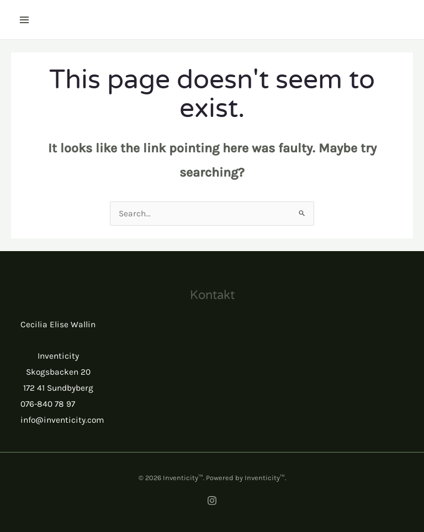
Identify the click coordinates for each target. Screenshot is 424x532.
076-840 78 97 (47, 404)
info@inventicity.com (62, 420)
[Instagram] (212, 501)
